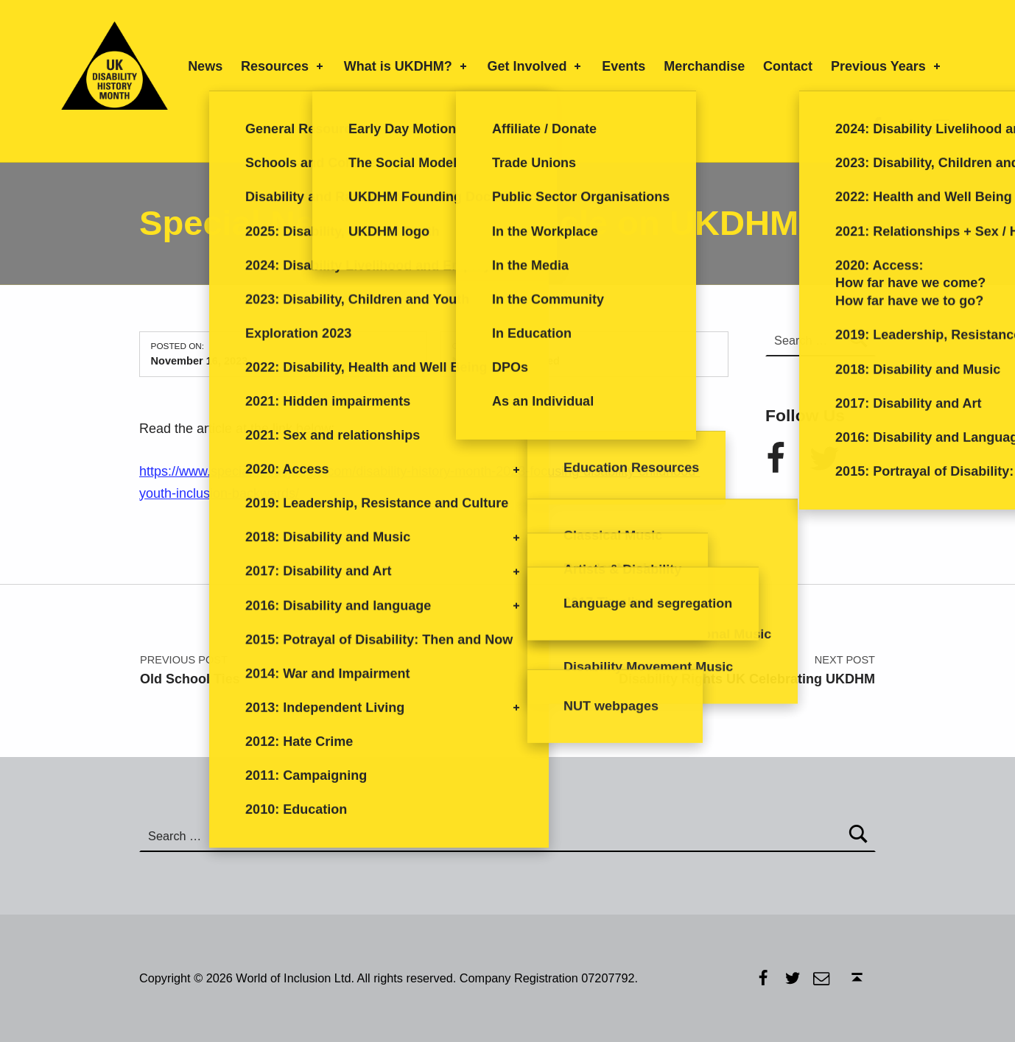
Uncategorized (523, 361)
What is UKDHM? (406, 66)
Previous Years (887, 66)
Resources (283, 66)
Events (623, 66)
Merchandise (704, 66)
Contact (787, 66)
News (205, 66)
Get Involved (536, 66)
